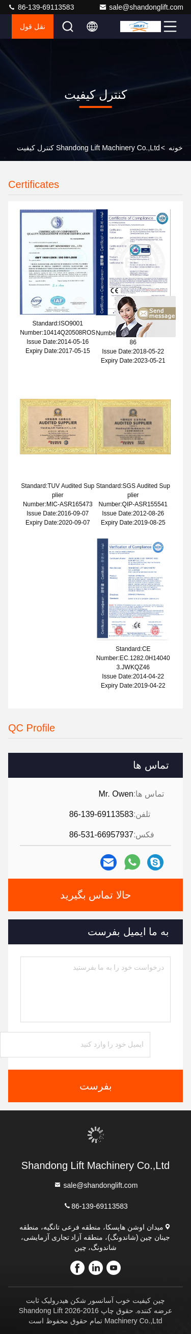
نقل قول (32, 26)
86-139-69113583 (41, 7)
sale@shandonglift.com (141, 7)
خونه (176, 148)
